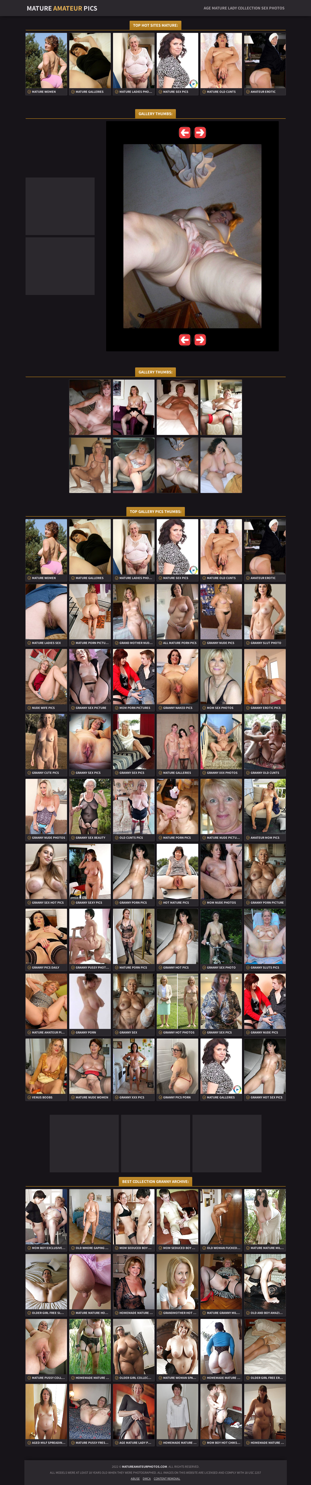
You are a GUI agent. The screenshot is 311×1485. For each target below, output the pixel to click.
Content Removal (167, 1478)
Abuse (135, 1478)
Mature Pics (62, 8)
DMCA (147, 1478)
